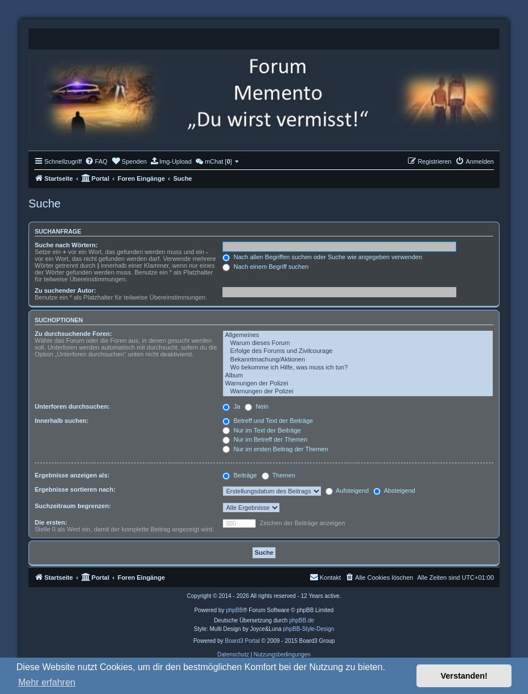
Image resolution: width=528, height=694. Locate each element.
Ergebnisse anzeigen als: (72, 475)
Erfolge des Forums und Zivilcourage (358, 351)
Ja (231, 406)
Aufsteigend (347, 490)
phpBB (234, 610)
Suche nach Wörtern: (66, 245)
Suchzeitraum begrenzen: (73, 505)
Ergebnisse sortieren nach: (75, 489)
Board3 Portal (242, 641)
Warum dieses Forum (358, 343)
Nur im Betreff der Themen (264, 439)
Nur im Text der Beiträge (261, 430)
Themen (278, 475)
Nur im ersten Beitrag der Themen (275, 449)
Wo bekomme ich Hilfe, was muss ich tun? (358, 368)
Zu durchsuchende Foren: (73, 333)
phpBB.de (301, 620)
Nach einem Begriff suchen (265, 266)
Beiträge (239, 475)
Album (358, 376)
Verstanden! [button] (464, 675)
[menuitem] (96, 161)
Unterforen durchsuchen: (72, 406)
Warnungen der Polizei (358, 384)
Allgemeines (358, 335)
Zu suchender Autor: (65, 290)
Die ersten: (51, 522)
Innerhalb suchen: (62, 420)
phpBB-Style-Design (308, 629)
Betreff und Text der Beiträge (267, 420)
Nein (257, 406)
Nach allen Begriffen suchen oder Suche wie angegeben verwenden (322, 257)
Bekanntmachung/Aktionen (358, 360)
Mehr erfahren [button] (47, 682)
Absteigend (394, 490)
